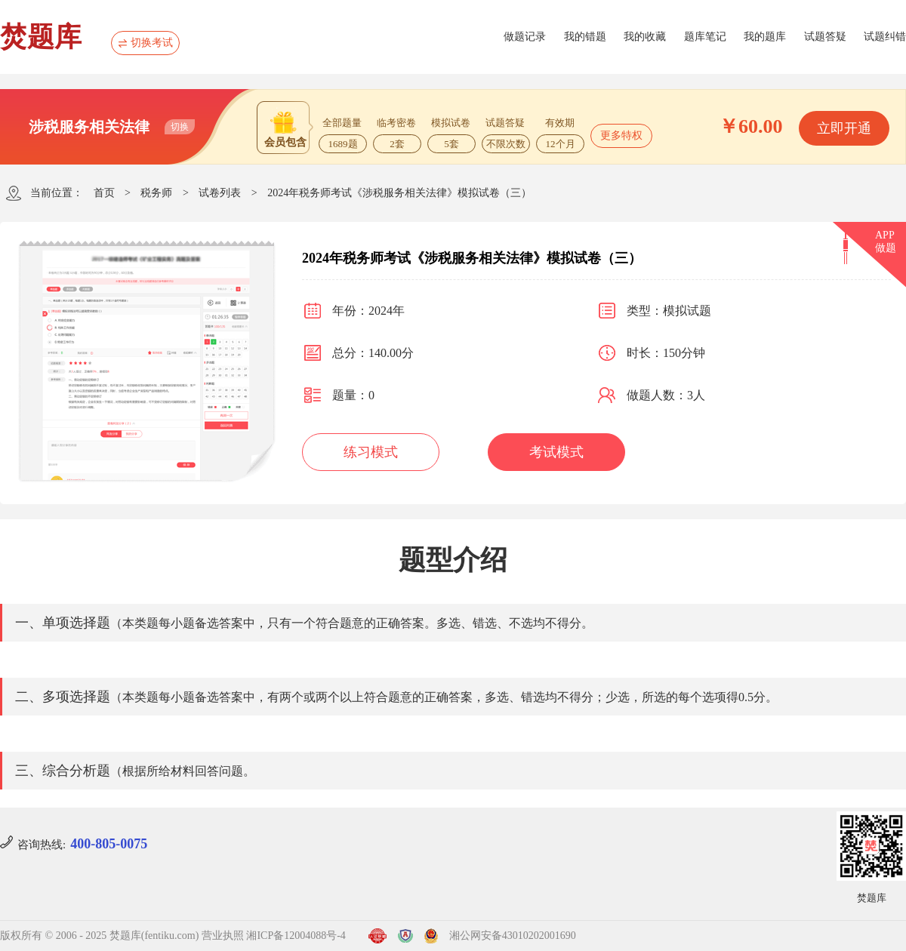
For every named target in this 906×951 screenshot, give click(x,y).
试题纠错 (885, 36)
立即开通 (844, 128)
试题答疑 (825, 36)
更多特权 (621, 135)
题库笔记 (705, 36)
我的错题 (585, 36)
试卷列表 (220, 193)
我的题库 (765, 36)
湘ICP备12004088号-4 (295, 935)
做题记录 (525, 36)
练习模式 (371, 452)
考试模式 (556, 452)
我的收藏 (645, 36)
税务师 (156, 193)
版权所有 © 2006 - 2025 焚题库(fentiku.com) (99, 935)
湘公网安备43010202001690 (512, 935)
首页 (104, 193)
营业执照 (223, 935)
